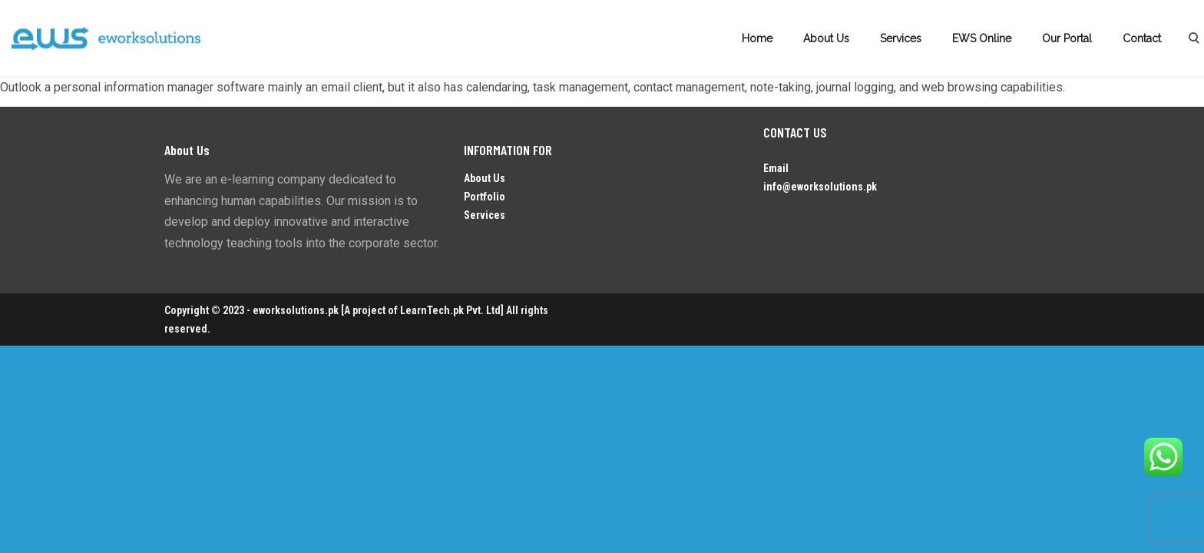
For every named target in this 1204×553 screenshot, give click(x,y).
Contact (1142, 38)
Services (900, 38)
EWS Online (981, 38)
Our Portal (1067, 38)
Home (757, 38)
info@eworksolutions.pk (820, 186)
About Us (826, 38)
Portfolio (484, 196)
